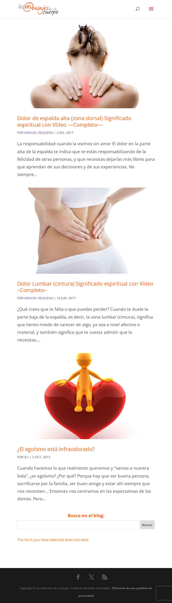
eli (26, 457)
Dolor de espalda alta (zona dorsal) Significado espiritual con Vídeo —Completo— (74, 121)
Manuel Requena (38, 132)
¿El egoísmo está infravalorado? (56, 449)
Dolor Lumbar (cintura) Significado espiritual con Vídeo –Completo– (85, 287)
